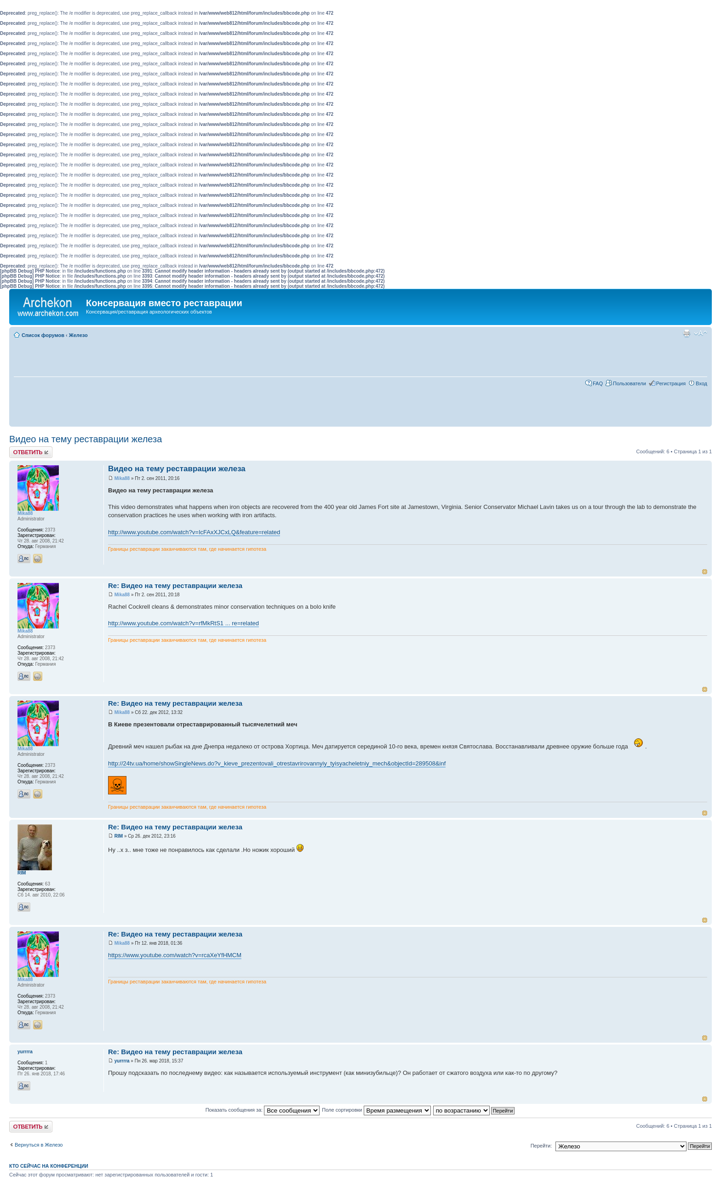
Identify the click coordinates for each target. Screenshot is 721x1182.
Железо (78, 335)
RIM (118, 836)
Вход (701, 383)
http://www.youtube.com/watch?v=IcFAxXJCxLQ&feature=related (194, 532)
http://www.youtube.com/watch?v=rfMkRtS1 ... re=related (183, 623)
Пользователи (629, 383)
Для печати (686, 333)
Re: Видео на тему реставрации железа (175, 585)
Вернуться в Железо (39, 1145)
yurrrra (122, 1060)
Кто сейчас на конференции (48, 1166)
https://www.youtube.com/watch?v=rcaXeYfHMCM (174, 955)
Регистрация (671, 383)
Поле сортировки (376, 1110)
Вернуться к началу (704, 571)
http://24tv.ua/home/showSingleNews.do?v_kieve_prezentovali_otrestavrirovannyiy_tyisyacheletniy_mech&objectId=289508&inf (277, 763)
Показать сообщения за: (263, 1110)
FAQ (598, 383)
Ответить (30, 452)
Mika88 (122, 478)
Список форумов (43, 335)
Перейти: (541, 1145)
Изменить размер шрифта (700, 333)
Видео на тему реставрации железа (85, 439)
